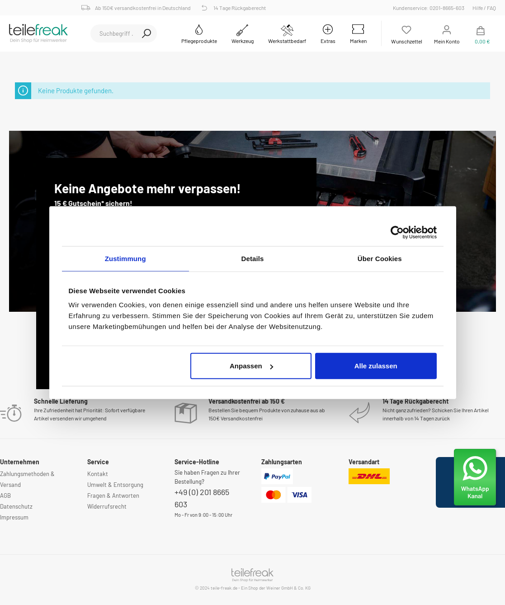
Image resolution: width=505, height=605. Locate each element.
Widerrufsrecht (107, 506)
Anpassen (251, 366)
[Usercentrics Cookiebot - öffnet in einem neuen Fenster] (397, 232)
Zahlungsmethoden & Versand (27, 479)
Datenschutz (16, 506)
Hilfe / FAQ (484, 8)
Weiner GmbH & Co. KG (288, 588)
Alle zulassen (375, 366)
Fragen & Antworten (113, 495)
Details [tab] (252, 258)
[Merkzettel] (406, 33)
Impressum (14, 517)
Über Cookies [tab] (380, 258)
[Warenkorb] (481, 33)
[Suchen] (146, 33)
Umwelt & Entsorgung (115, 484)
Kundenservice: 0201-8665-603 (430, 8)
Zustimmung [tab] (125, 258)
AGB (5, 495)
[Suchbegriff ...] (113, 33)
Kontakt (97, 473)
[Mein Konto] (447, 33)
